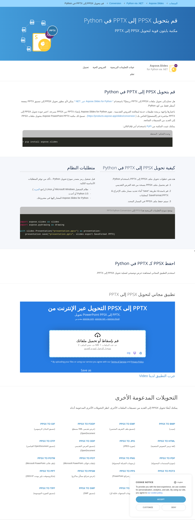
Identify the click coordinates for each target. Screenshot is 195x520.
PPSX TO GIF (47, 424)
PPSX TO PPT (47, 471)
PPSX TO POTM (46, 458)
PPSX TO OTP (47, 441)
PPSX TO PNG (127, 458)
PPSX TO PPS (127, 471)
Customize (148, 507)
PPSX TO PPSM (86, 471)
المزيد (37, 189)
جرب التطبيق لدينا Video (157, 376)
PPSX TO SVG (127, 488)
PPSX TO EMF (127, 424)
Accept (160, 499)
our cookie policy (155, 493)
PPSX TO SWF (87, 488)
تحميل (86, 67)
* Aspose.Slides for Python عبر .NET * (93, 101)
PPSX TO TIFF (47, 488)
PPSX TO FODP (86, 424)
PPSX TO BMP (167, 424)
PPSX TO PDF (167, 458)
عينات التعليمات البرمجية (122, 67)
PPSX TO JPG (127, 441)
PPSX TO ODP (87, 441)
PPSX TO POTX (166, 471)
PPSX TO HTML (166, 441)
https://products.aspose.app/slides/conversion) (111, 116)
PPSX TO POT (87, 458)
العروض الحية (99, 67)
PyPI (149, 126)
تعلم (132, 74)
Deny (173, 507)
